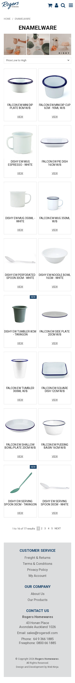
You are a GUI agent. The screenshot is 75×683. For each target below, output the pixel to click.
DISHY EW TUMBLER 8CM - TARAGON (20, 333)
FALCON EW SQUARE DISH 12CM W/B (55, 389)
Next (58, 528)
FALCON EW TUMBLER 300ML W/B (20, 389)
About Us (37, 594)
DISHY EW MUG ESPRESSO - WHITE (20, 163)
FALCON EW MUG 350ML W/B (54, 219)
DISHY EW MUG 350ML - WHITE (20, 219)
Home (7, 18)
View (20, 116)
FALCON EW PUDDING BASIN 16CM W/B (54, 446)
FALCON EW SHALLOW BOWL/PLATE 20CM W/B (20, 446)
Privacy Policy (37, 570)
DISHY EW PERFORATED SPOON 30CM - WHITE (20, 276)
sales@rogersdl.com (42, 633)
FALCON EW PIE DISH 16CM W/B (55, 163)
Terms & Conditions (37, 564)
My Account (37, 576)
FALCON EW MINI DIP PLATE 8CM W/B (20, 106)
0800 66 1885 (46, 643)
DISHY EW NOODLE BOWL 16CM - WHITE (55, 276)
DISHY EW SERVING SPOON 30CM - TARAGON (20, 503)
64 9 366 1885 (43, 639)
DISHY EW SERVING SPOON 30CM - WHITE (55, 503)
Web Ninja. (53, 667)
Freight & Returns (37, 558)
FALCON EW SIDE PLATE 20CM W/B (55, 333)
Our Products (37, 600)
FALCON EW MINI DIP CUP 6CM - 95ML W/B (55, 106)
